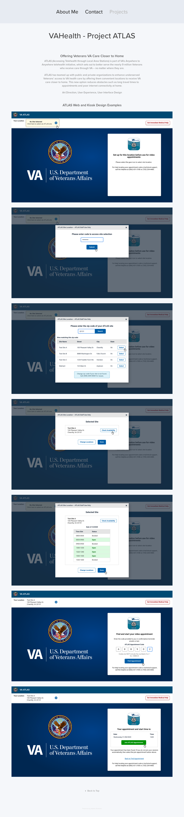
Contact (94, 11)
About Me (67, 11)
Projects (119, 11)
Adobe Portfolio (96, 808)
